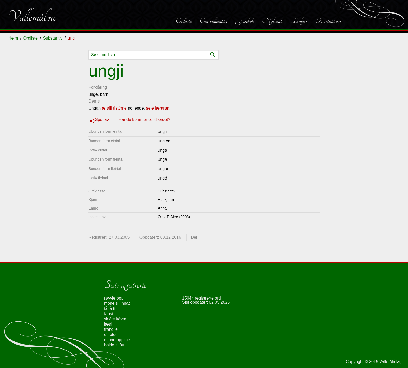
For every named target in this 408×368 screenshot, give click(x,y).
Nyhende (272, 21)
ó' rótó (110, 334)
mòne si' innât (117, 303)
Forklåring (97, 87)
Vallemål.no (32, 16)
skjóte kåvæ (115, 319)
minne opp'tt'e (117, 340)
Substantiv (52, 38)
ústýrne (119, 108)
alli (109, 108)
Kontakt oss (328, 21)
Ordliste (184, 21)
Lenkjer (299, 21)
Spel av (102, 119)
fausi (108, 314)
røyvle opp (114, 298)
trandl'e (111, 329)
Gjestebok (245, 21)
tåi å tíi (110, 308)
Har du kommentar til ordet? (144, 119)
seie (150, 108)
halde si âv (114, 345)
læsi (108, 324)
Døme (94, 101)
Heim (13, 38)
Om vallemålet (213, 21)
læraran (162, 108)
